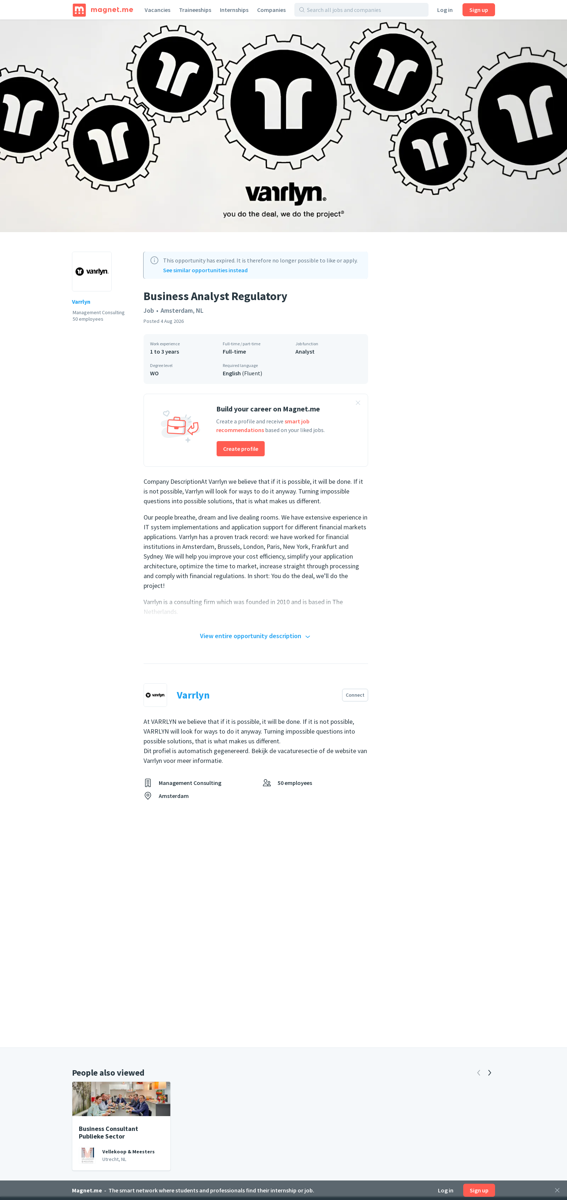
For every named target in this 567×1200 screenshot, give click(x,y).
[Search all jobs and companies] (365, 9)
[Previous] (478, 1072)
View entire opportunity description (256, 636)
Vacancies (157, 9)
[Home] (103, 10)
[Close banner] (358, 404)
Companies (271, 9)
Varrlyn (81, 301)
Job (149, 310)
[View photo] (283, 126)
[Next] (489, 1072)
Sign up (478, 9)
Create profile (240, 448)
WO (154, 373)
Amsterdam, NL (182, 310)
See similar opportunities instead (205, 270)
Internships (234, 9)
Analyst (305, 351)
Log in (445, 9)
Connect (355, 695)
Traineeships (195, 9)
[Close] (557, 1190)
